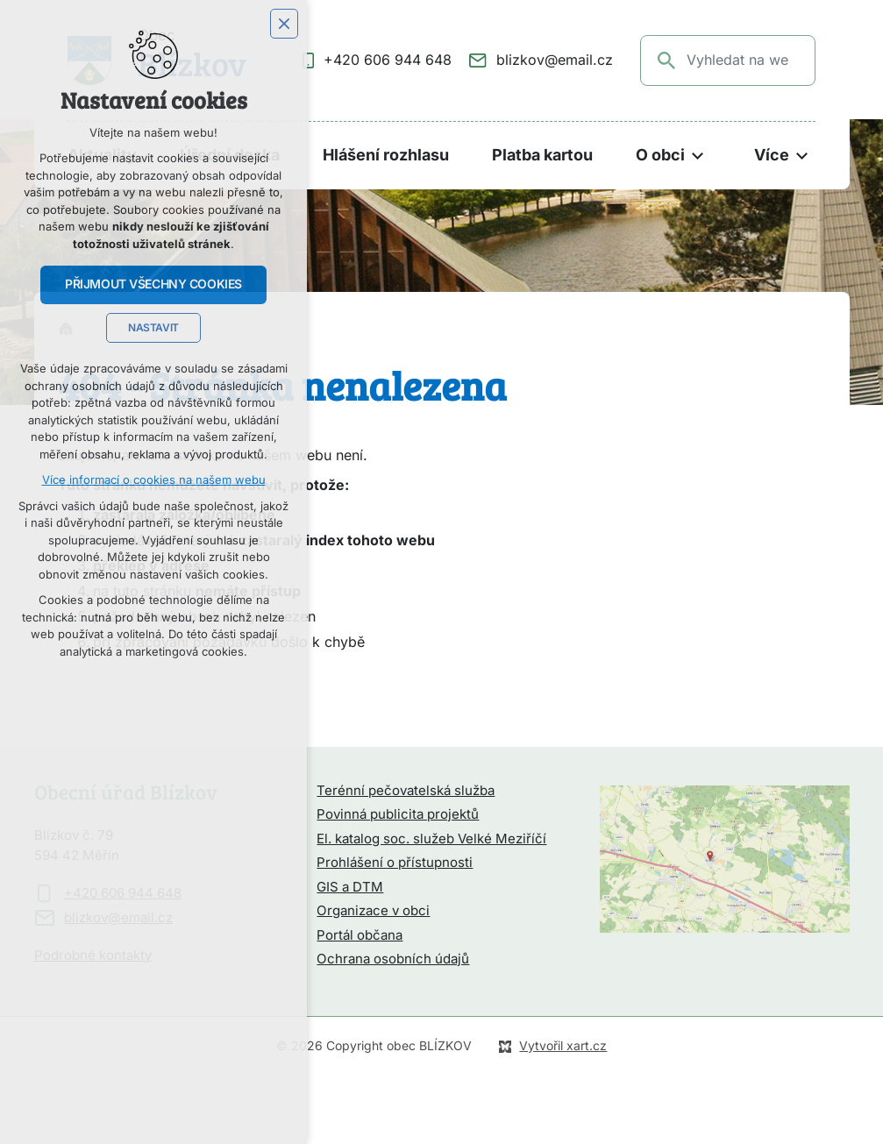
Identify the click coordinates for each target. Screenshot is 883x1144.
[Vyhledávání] (667, 60)
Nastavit (153, 328)
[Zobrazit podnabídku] (698, 155)
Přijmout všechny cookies (153, 284)
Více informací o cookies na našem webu (154, 480)
